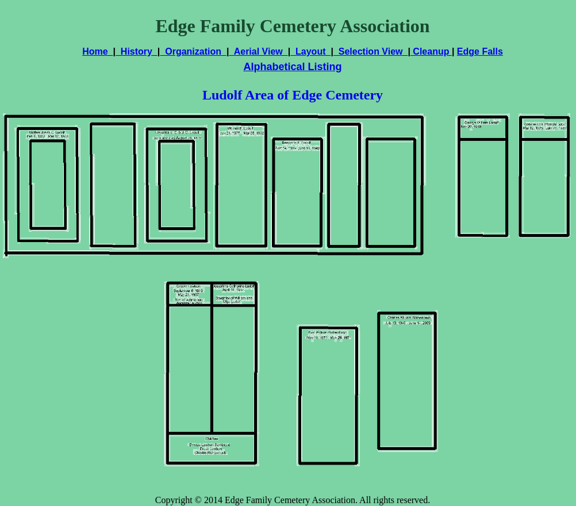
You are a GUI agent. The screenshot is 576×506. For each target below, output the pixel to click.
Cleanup (431, 51)
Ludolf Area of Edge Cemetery (292, 94)
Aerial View (258, 51)
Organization (193, 51)
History (137, 51)
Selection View (370, 51)
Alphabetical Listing (292, 66)
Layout (310, 51)
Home (97, 51)
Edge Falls (480, 51)
